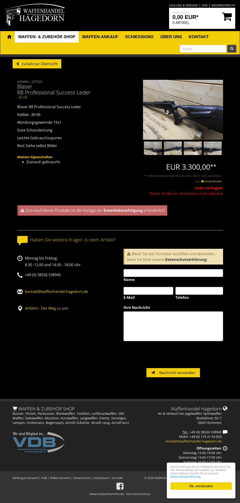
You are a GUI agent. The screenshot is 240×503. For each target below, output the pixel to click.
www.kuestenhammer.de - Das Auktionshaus (120, 494)
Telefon (182, 297)
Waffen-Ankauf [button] (100, 37)
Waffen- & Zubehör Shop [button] (46, 37)
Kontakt (117, 478)
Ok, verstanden (201, 486)
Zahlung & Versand (183, 5)
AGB (205, 5)
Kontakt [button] (199, 37)
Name (129, 279)
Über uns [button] (171, 37)
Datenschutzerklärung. (188, 476)
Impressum (101, 478)
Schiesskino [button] (139, 37)
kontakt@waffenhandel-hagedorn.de (56, 291)
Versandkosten (211, 181)
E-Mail (129, 297)
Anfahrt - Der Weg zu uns (46, 308)
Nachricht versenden (173, 372)
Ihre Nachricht (137, 307)
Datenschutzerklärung (185, 259)
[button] (9, 37)
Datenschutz (81, 478)
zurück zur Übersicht (39, 63)
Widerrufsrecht (223, 5)
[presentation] (158, 355)
